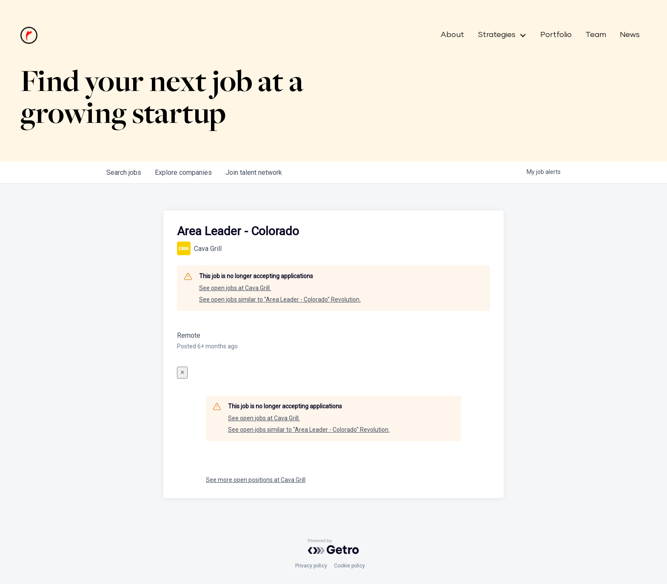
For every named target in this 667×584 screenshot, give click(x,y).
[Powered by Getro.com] (333, 546)
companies (183, 172)
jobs (123, 172)
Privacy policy (311, 566)
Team (595, 35)
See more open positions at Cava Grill (255, 479)
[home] (28, 35)
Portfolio (556, 35)
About (452, 35)
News (630, 35)
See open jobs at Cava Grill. (235, 288)
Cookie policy (349, 566)
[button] (499, 35)
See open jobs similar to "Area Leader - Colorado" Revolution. (280, 299)
